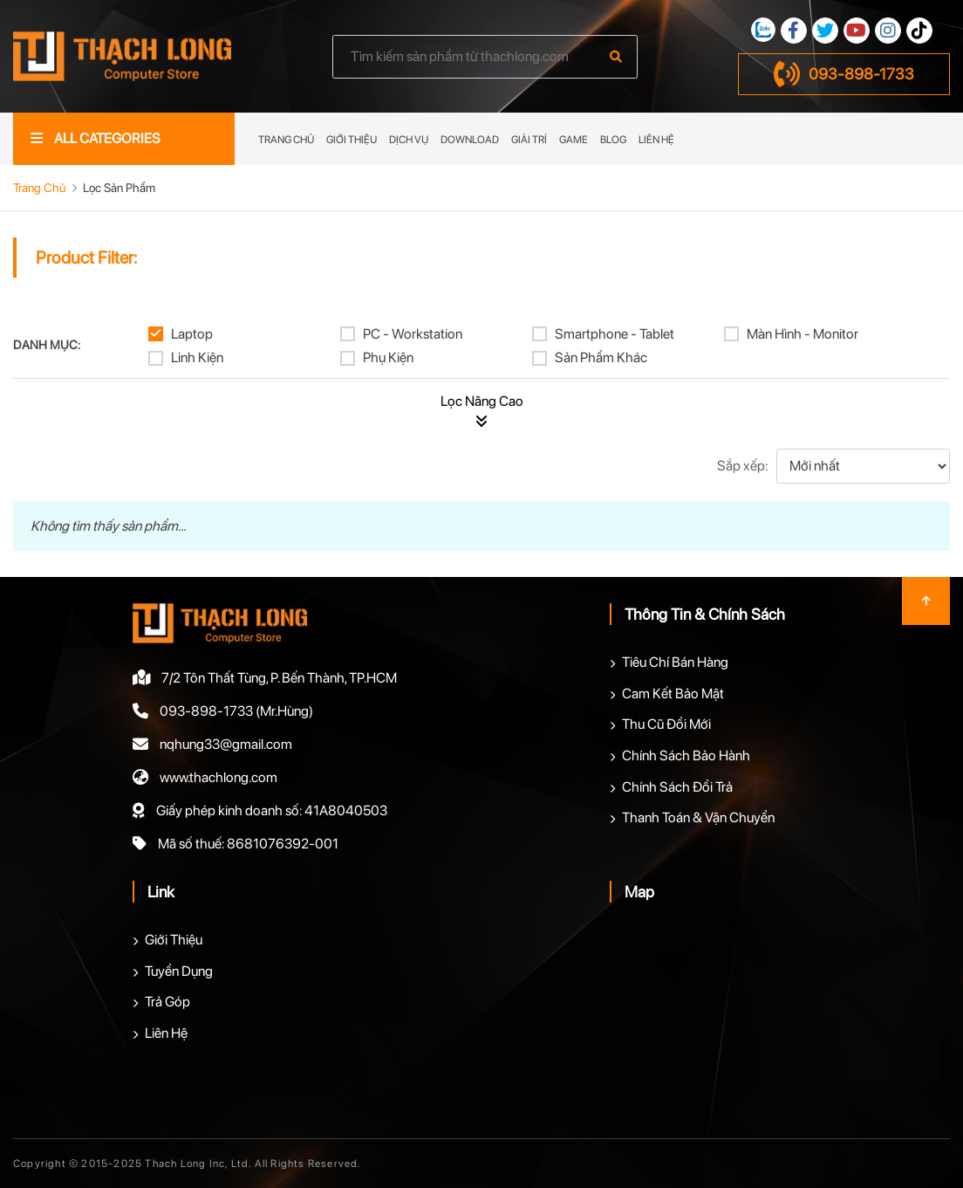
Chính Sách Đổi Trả (677, 787)
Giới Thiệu (351, 140)
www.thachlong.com (218, 777)
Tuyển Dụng (179, 971)
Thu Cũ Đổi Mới (666, 724)
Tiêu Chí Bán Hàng (675, 662)
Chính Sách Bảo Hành (686, 755)
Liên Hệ (656, 140)
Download (470, 140)
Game (573, 140)
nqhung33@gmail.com (226, 744)
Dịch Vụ (408, 140)
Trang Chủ (286, 140)
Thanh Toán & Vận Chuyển (698, 817)
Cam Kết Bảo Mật (673, 693)
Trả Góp (167, 1001)
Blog (613, 140)
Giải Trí (529, 140)
